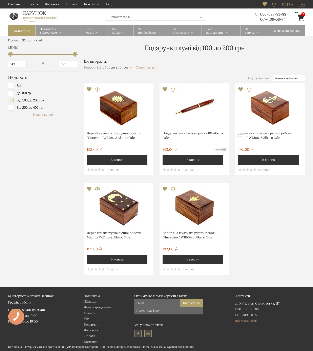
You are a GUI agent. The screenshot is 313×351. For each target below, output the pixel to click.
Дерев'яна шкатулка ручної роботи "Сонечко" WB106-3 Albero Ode (114, 135)
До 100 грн (25, 93)
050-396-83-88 (270, 14)
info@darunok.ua (246, 321)
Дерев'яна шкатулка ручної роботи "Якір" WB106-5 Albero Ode (265, 135)
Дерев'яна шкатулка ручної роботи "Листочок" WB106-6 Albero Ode (189, 235)
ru (284, 4)
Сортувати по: (259, 78)
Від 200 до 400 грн (30, 107)
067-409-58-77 (272, 19)
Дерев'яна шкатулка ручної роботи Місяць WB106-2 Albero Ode (114, 235)
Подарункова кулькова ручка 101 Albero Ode (193, 135)
